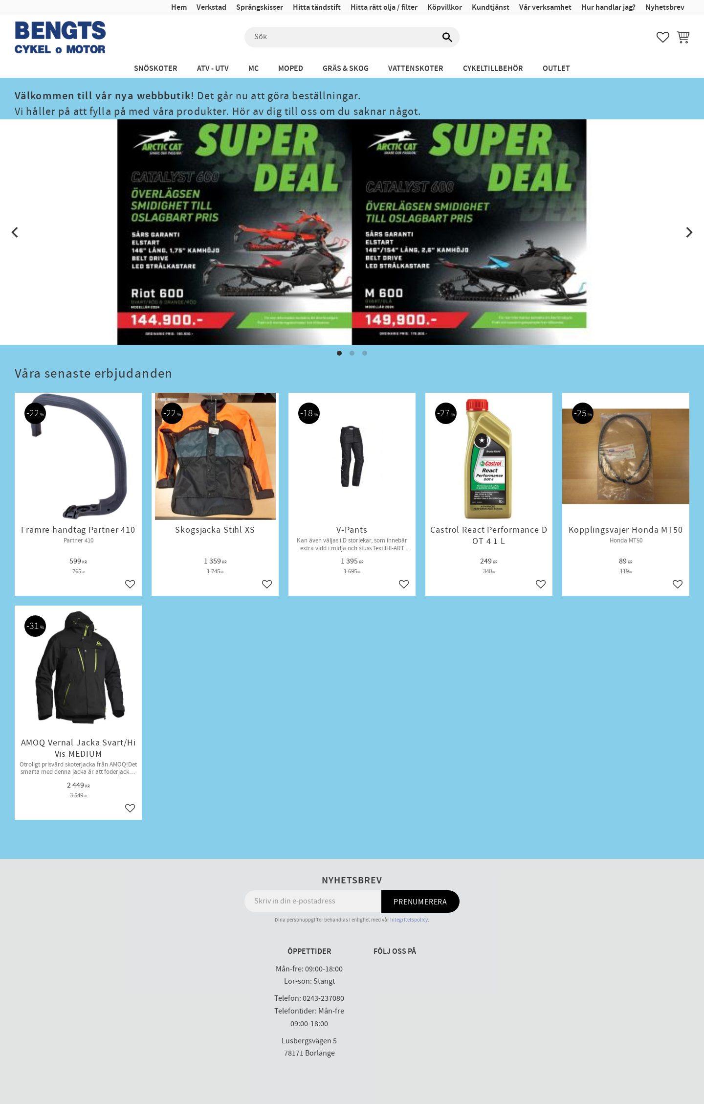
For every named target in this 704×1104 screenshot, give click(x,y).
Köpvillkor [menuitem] (444, 7)
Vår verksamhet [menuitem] (545, 7)
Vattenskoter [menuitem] (415, 69)
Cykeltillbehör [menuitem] (493, 69)
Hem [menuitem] (179, 7)
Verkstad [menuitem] (211, 7)
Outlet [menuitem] (556, 69)
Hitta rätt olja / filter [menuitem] (384, 7)
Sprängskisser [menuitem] (259, 7)
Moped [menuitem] (290, 69)
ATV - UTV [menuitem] (213, 69)
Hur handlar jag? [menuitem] (608, 7)
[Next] (688, 232)
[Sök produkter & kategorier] (352, 37)
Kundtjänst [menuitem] (490, 7)
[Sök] (447, 37)
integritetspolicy (409, 920)
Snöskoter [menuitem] (155, 69)
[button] (663, 37)
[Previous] (15, 232)
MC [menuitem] (253, 69)
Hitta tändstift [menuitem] (317, 7)
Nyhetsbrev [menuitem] (664, 7)
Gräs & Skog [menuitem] (346, 69)
